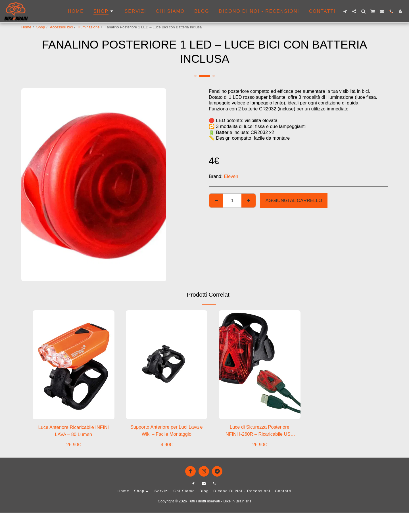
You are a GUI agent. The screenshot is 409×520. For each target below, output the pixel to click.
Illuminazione (89, 27)
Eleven (231, 176)
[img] (167, 364)
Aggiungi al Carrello (294, 200)
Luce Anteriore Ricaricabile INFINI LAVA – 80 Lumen (73, 431)
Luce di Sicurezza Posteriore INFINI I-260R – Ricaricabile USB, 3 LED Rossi (259, 431)
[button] (345, 11)
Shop (40, 27)
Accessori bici (61, 27)
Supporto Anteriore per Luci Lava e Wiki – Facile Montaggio (166, 430)
